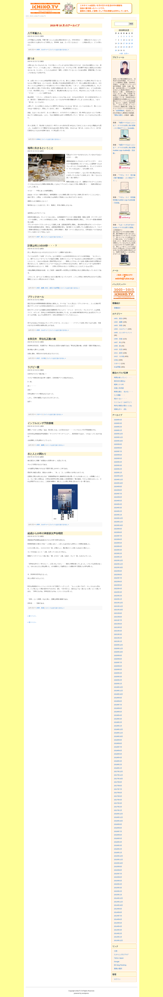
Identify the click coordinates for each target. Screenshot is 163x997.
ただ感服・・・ (119, 395)
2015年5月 (118, 881)
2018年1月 (118, 768)
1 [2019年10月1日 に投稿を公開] (118, 36)
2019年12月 (118, 687)
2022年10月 (118, 567)
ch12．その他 (41, 358)
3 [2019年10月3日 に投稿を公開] (123, 36)
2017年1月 (118, 810)
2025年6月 (118, 455)
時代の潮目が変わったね (123, 406)
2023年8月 (118, 532)
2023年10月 (118, 525)
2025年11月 (118, 437)
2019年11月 (118, 691)
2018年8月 (118, 743)
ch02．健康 (40, 288)
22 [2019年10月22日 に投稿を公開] (118, 47)
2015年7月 (118, 874)
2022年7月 (118, 578)
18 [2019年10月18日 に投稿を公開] (126, 43)
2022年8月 (118, 574)
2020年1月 (118, 684)
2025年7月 (118, 451)
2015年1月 (118, 895)
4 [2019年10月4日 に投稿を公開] (126, 36)
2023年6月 (118, 539)
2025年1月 (118, 472)
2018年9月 (118, 740)
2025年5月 (118, 458)
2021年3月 (118, 634)
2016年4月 (118, 842)
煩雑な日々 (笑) (120, 409)
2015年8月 (118, 870)
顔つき (31, 58)
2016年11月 (118, 817)
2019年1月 (118, 726)
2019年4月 (118, 715)
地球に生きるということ (40, 148)
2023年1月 (118, 557)
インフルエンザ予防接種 (40, 423)
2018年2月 (118, 764)
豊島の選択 (118, 115)
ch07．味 (39, 237)
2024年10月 (118, 483)
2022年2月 (118, 596)
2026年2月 (118, 427)
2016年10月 (118, 821)
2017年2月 (118, 807)
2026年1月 (118, 430)
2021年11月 (118, 606)
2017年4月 (118, 800)
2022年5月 (118, 585)
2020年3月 (118, 677)
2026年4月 (118, 420)
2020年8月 (118, 659)
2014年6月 (118, 919)
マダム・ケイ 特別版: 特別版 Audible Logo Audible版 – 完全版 (124, 200)
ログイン (117, 979)
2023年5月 (118, 543)
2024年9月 (118, 486)
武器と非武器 (119, 388)
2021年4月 (118, 631)
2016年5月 (118, 838)
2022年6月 (118, 581)
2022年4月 (118, 588)
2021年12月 (118, 603)
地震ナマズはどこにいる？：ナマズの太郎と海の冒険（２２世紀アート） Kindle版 (124, 125)
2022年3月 (118, 592)
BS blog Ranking (120, 965)
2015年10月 (118, 863)
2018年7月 (118, 747)
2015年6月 (118, 877)
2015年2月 (118, 891)
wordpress (85, 993)
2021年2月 (118, 638)
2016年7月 (118, 831)
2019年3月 (118, 719)
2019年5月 (118, 712)
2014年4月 (118, 926)
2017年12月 (118, 771)
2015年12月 (118, 856)
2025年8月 (118, 448)
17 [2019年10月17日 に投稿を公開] (124, 43)
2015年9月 (118, 866)
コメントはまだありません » (59, 49)
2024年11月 (118, 479)
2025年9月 (118, 444)
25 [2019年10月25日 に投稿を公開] (126, 47)
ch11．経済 (49, 288)
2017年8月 (118, 786)
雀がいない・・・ (120, 399)
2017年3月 (118, 803)
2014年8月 (118, 912)
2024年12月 (118, 476)
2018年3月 (118, 761)
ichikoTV (43, 16)
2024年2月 (118, 511)
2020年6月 (118, 666)
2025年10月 (118, 441)
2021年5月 (118, 627)
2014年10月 (118, 905)
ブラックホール (36, 297)
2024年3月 (118, 508)
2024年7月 (118, 494)
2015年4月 (118, 884)
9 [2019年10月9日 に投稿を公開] (121, 40)
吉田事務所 (120, 110)
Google (116, 961)
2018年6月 (118, 750)
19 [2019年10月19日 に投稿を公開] (129, 43)
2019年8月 (118, 701)
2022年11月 (118, 564)
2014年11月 (118, 902)
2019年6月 (118, 708)
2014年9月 (118, 909)
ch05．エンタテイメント (123, 332)
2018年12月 (118, 729)
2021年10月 (118, 610)
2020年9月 (118, 655)
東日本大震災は (119, 381)
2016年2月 (118, 849)
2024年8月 (118, 490)
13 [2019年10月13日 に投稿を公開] (132, 40)
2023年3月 (118, 550)
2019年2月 (118, 722)
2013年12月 (118, 940)
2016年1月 (118, 852)
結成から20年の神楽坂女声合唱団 (45, 533)
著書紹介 (117, 308)
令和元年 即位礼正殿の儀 (42, 339)
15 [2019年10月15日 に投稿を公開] (118, 43)
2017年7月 (118, 789)
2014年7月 (118, 916)
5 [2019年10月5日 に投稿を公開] (129, 36)
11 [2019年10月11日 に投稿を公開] (126, 40)
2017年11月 (118, 775)
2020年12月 (118, 645)
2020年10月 (118, 652)
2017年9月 (118, 782)
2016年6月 (118, 835)
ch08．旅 (117, 346)
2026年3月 (118, 423)
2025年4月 (118, 462)
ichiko (38, 139)
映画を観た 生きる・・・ (123, 392)
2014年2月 (118, 933)
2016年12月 (118, 814)
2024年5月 (118, 501)
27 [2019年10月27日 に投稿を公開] (132, 47)
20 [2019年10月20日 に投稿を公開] (132, 43)
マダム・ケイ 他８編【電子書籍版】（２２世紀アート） (124, 177)
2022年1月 (118, 599)
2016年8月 (118, 828)
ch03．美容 (118, 325)
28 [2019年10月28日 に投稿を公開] (116, 50)
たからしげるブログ (121, 954)
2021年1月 (118, 641)
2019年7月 (118, 705)
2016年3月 (118, 845)
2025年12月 (118, 434)
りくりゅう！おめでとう (123, 402)
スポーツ (39, 414)
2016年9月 (118, 824)
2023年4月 (118, 546)
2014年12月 (118, 898)
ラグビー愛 (33, 367)
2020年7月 (118, 662)
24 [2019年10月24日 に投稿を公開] (124, 47)
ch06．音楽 (40, 608)
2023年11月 (118, 522)
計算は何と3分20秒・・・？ (42, 245)
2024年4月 (118, 504)
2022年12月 (118, 560)
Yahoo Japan (119, 958)
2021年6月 (118, 624)
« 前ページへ (32, 616)
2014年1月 (118, 937)
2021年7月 (118, 620)
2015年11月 (118, 859)
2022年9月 (118, 571)
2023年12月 (118, 518)
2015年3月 (118, 888)
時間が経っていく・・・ (123, 377)
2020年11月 (118, 648)
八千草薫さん (35, 33)
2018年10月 (118, 736)
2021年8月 (118, 617)
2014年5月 (118, 923)
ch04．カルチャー (42, 49)
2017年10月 (118, 779)
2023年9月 (118, 529)
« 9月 (121, 53)
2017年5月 (118, 796)
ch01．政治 (118, 318)
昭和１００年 (119, 384)
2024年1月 (118, 515)
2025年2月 (118, 469)
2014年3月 (118, 930)
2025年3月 (118, 465)
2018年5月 (118, 754)
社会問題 (56, 288)
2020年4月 (118, 673)
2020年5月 (118, 669)
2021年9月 (118, 613)
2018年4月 (118, 757)
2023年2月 (118, 553)
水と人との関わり (37, 454)
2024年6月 (118, 497)
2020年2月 (118, 680)
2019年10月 (118, 694)
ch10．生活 (118, 349)
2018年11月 (118, 733)
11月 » (126, 53)
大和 (115, 951)
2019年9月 (118, 698)
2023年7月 (118, 536)
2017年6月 (118, 793)
